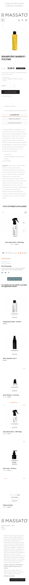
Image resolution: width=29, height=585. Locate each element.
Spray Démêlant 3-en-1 (10, 358)
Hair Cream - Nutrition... (10, 468)
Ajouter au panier (10, 92)
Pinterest (7, 64)
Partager (1, 64)
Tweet (4, 64)
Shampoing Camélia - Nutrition (12, 321)
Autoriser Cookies (17, 579)
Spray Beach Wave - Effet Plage (14, 242)
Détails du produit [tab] (14, 119)
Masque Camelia (8, 505)
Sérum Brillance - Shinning (11, 395)
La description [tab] (14, 115)
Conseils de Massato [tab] (14, 123)
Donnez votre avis (15, 279)
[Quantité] (10, 86)
